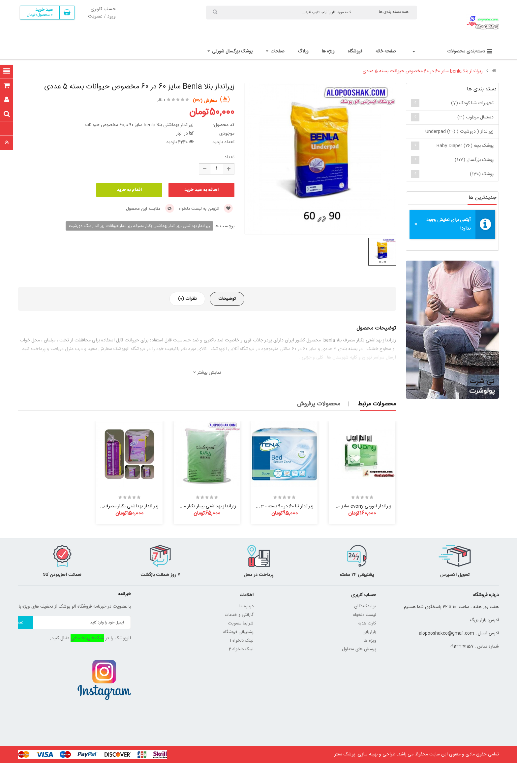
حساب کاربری (103, 9)
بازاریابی (369, 632)
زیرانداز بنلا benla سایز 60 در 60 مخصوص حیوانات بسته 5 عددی (423, 71)
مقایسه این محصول (150, 208)
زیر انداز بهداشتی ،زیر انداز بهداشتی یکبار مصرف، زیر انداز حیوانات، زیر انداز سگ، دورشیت (139, 226)
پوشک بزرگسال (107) (474, 160)
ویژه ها (370, 640)
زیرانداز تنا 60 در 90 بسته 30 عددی (281, 506)
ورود (111, 16)
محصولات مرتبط (376, 404)
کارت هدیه (367, 623)
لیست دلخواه (364, 615)
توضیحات (227, 299)
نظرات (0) (187, 299)
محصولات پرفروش (318, 404)
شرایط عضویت (241, 623)
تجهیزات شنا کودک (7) (472, 103)
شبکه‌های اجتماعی (87, 638)
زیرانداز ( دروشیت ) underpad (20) (459, 132)
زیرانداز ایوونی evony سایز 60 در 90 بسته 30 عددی (343, 506)
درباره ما (246, 606)
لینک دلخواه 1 (242, 640)
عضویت (95, 16)
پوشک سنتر (344, 754)
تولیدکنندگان (365, 606)
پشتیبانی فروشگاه (238, 632)
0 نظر (161, 100)
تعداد (229, 157)
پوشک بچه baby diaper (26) (465, 146)
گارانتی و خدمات (239, 615)
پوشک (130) (482, 174)
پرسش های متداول (359, 649)
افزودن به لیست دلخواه (206, 208)
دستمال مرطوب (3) (475, 117)
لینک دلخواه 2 (241, 649)
